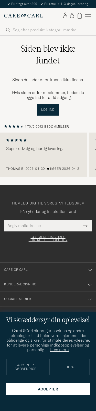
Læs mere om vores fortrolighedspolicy (48, 239)
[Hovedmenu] (87, 16)
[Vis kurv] (79, 16)
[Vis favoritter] (71, 16)
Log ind (48, 109)
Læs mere (59, 349)
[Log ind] (65, 16)
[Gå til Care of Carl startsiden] (23, 16)
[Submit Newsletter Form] (85, 225)
